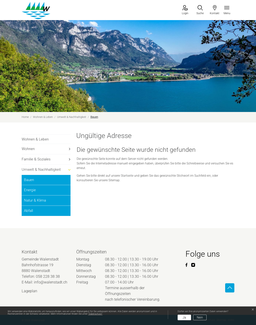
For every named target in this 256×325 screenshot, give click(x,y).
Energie (30, 190)
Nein (200, 317)
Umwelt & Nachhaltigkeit (41, 169)
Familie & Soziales (36, 159)
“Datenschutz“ (95, 314)
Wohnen (28, 149)
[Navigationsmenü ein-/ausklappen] (227, 10)
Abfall (28, 210)
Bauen (34, 181)
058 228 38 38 (48, 276)
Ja (184, 317)
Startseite (127, 175)
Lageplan (33, 291)
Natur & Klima (35, 200)
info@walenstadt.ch (50, 282)
